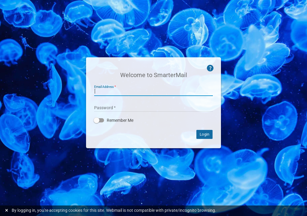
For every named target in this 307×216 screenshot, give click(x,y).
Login (204, 134)
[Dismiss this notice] (7, 210)
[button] (153, 120)
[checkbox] (153, 120)
